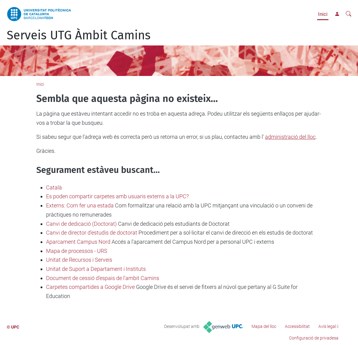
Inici (323, 14)
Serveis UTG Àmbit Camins (79, 35)
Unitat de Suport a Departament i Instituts (96, 269)
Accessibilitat (297, 326)
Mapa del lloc (264, 326)
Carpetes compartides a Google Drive (90, 287)
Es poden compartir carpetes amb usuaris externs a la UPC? (117, 196)
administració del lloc (290, 137)
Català (54, 187)
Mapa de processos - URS (76, 251)
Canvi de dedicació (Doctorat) (81, 224)
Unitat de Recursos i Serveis (79, 260)
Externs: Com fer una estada (80, 205)
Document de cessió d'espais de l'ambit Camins (102, 278)
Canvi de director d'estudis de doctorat (91, 232)
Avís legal (327, 326)
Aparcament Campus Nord (78, 242)
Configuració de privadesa (313, 338)
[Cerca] (348, 14)
